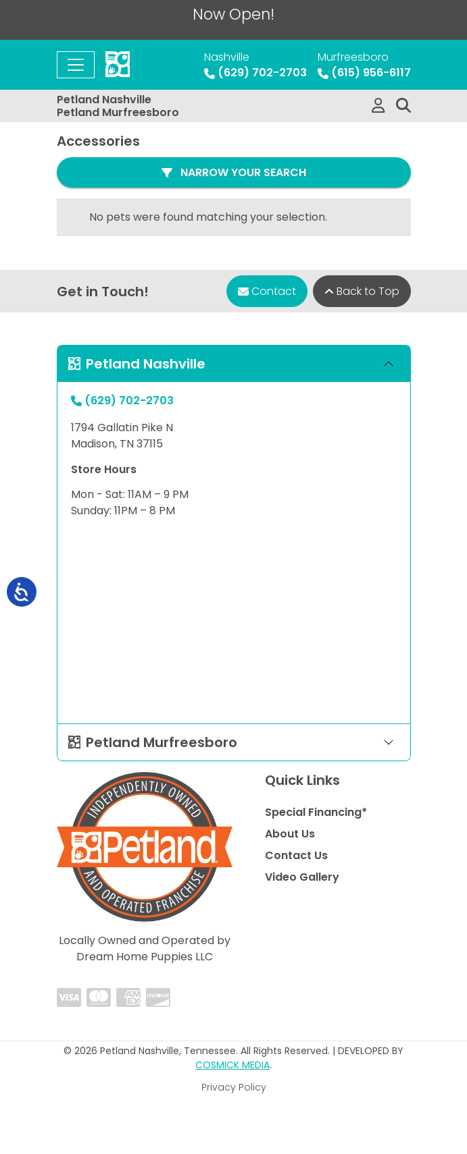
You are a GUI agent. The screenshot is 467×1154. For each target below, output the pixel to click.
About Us (290, 834)
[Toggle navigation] (76, 64)
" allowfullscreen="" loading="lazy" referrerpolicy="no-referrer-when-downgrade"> (234, 621)
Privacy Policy (233, 1087)
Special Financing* (316, 812)
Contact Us (296, 855)
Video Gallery (302, 877)
